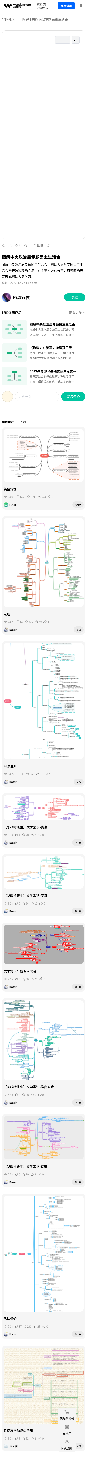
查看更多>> (77, 312)
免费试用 (66, 6)
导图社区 (8, 19)
